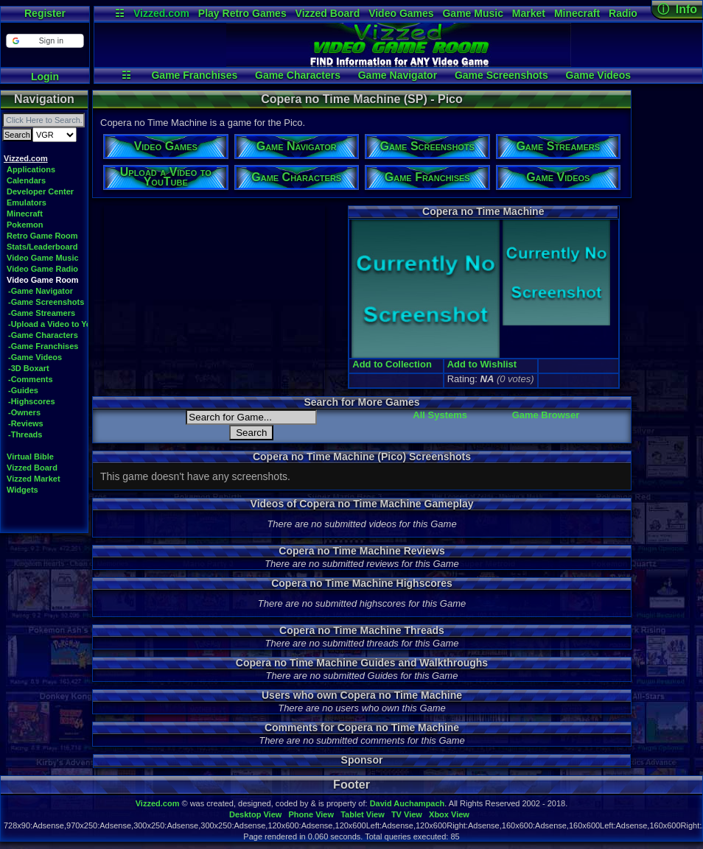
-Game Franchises (43, 346)
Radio (623, 13)
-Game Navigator (40, 290)
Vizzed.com (161, 13)
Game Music (472, 13)
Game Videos (598, 75)
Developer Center (40, 191)
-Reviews (25, 423)
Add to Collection (392, 364)
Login (45, 76)
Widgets (22, 489)
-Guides (23, 390)
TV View (406, 814)
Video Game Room (43, 279)
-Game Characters (43, 335)
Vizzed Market (33, 478)
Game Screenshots (501, 75)
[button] (44, 41)
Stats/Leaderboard (42, 246)
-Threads (25, 434)
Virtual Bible (30, 456)
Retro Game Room (42, 235)
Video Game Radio (42, 268)
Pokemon (25, 224)
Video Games (400, 13)
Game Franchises (194, 75)
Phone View (311, 814)
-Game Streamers (41, 313)
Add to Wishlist (482, 364)
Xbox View (449, 814)
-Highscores (31, 401)
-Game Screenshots (46, 301)
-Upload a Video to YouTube (61, 324)
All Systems (440, 414)
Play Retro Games (242, 13)
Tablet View (362, 814)
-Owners (24, 412)
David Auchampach (407, 803)
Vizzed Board (327, 13)
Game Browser (546, 414)
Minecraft (577, 13)
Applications (31, 169)
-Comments (30, 379)
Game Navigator (397, 75)
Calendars (26, 180)
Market (528, 13)
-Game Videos (35, 357)
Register (45, 13)
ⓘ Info (677, 9)
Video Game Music (43, 257)
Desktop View (255, 814)
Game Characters (297, 75)
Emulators (26, 202)
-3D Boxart (28, 368)
